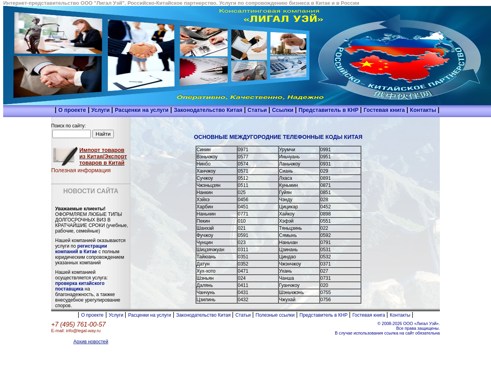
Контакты (424, 110)
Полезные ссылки (275, 315)
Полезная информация (81, 170)
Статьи (258, 110)
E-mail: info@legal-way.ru (76, 330)
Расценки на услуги (141, 110)
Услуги (101, 110)
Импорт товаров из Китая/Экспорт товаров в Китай (103, 156)
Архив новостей (90, 341)
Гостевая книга (385, 110)
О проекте (72, 110)
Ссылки (283, 110)
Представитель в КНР (329, 110)
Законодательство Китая (209, 110)
